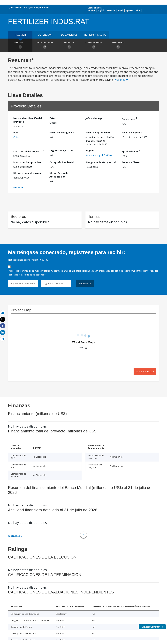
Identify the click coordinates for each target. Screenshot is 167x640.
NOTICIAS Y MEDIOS (95, 34)
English (101, 10)
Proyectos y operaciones (37, 7)
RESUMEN (20, 34)
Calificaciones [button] (93, 45)
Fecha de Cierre (130, 162)
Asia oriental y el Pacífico (98, 155)
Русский (130, 10)
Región (89, 150)
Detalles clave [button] (44, 45)
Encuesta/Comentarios (152, 626)
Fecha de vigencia (132, 132)
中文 (138, 10)
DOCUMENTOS (69, 34)
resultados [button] (118, 45)
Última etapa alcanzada (27, 173)
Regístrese (85, 283)
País (15, 132)
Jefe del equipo (94, 118)
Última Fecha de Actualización (58, 174)
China (16, 137)
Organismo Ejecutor (61, 150)
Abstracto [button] (20, 45)
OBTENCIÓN (45, 34)
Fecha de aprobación (97, 132)
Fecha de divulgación (61, 132)
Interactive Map (145, 371)
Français (111, 10)
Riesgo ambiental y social (100, 162)
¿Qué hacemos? (16, 7)
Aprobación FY (130, 151)
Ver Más (121, 79)
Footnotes (14, 535)
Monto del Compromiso (27, 162)
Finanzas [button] (69, 45)
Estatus (54, 118)
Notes (17, 187)
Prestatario (129, 119)
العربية (120, 10)
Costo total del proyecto (28, 151)
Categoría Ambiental (61, 162)
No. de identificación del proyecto (27, 120)
